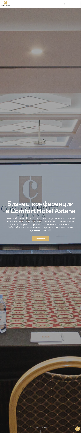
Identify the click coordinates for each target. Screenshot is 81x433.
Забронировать (40, 238)
